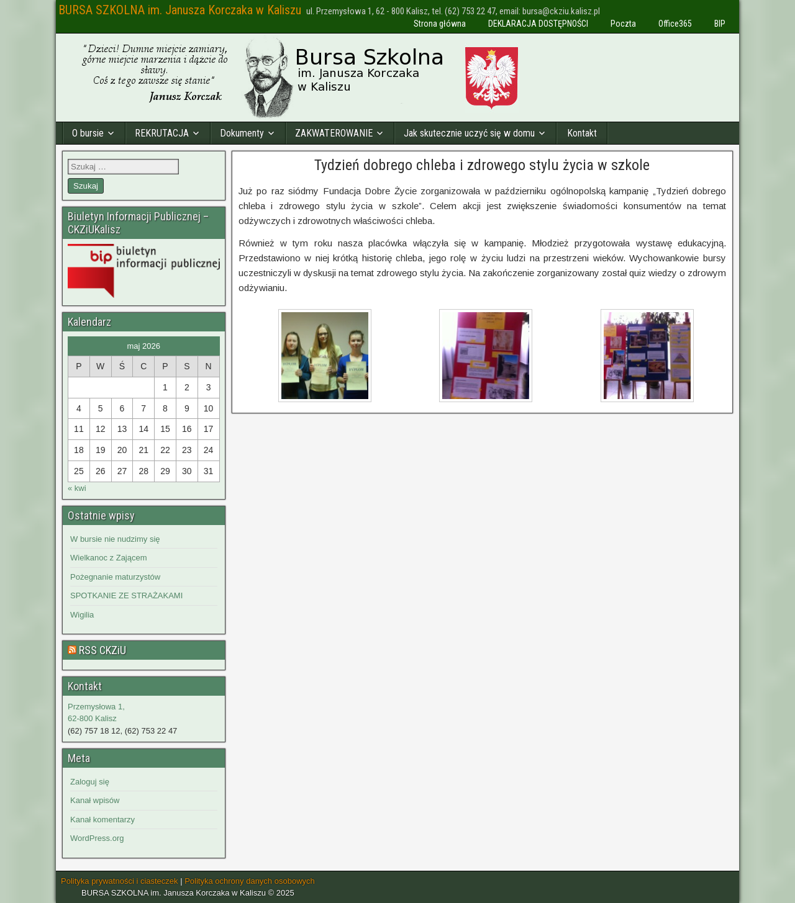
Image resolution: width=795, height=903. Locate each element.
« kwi (77, 488)
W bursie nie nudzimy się (115, 539)
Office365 (675, 24)
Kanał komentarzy (102, 819)
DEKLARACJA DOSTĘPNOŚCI (538, 24)
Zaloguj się (89, 781)
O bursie (88, 133)
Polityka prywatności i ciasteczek (119, 881)
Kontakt (582, 133)
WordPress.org (97, 838)
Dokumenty (242, 133)
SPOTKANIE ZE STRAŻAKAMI (126, 595)
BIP (719, 24)
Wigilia (82, 614)
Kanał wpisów (95, 800)
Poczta (623, 24)
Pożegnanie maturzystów (115, 577)
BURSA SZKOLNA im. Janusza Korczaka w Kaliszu (179, 9)
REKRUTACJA (162, 133)
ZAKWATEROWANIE (334, 133)
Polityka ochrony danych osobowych (249, 881)
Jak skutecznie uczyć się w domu (469, 133)
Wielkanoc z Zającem (108, 557)
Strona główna (440, 24)
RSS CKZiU (102, 650)
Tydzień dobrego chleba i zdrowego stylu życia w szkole (482, 165)
